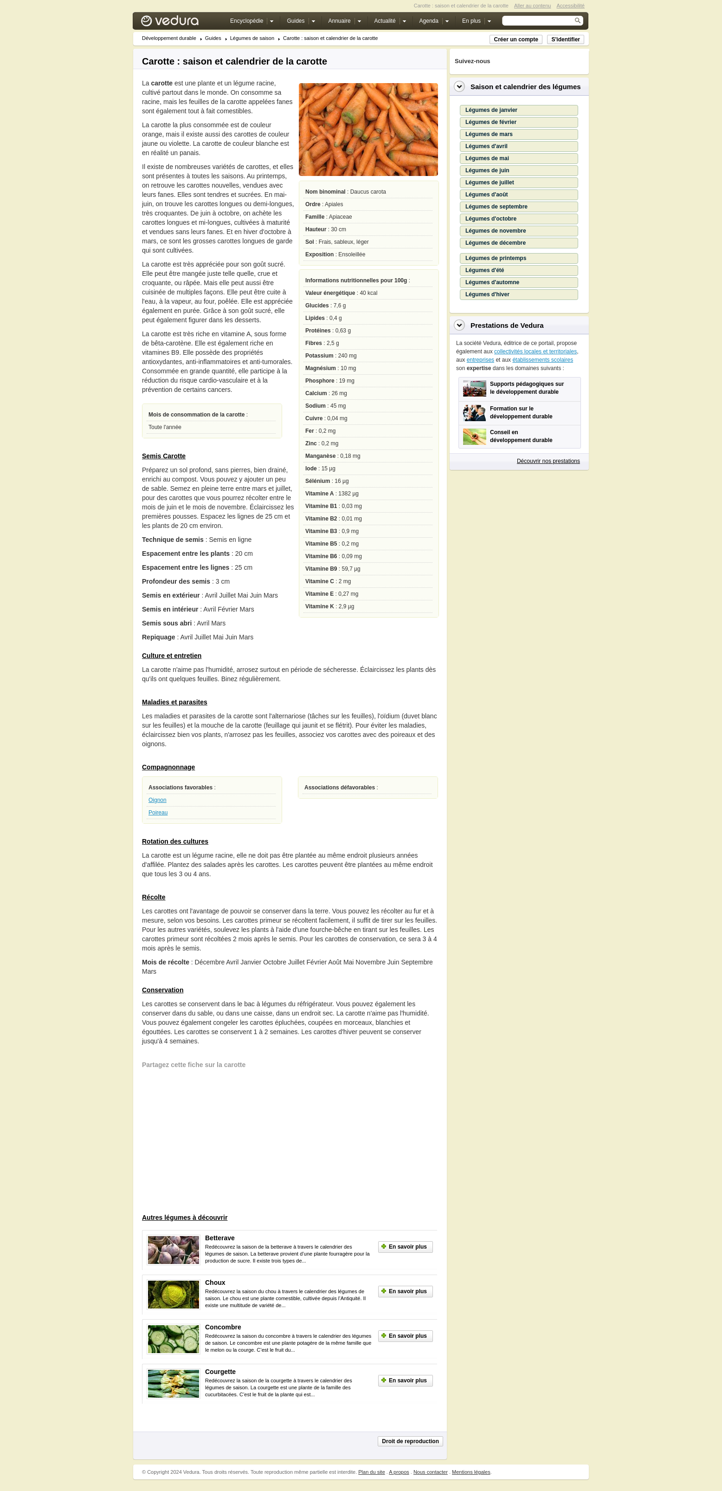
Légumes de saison (252, 38)
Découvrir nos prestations (548, 461)
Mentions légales (471, 1472)
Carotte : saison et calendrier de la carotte (330, 38)
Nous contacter (430, 1472)
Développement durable (169, 38)
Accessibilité (570, 5)
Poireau (158, 812)
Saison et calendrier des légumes (526, 87)
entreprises (480, 360)
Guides (213, 38)
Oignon (157, 800)
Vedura (180, 23)
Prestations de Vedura (507, 325)
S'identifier (565, 39)
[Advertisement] (211, 1142)
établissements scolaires (542, 360)
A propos (399, 1472)
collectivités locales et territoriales (535, 351)
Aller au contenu (532, 5)
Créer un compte (516, 39)
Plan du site (371, 1472)
